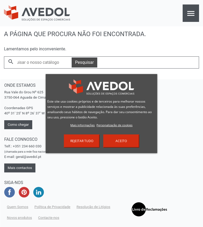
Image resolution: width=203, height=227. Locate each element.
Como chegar (18, 125)
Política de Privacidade (52, 207)
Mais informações (82, 125)
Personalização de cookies (114, 125)
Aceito (121, 141)
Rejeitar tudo (81, 141)
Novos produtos (19, 218)
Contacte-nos (48, 218)
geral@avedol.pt (28, 157)
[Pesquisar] (38, 62)
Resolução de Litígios (93, 207)
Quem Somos (17, 207)
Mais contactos (20, 168)
